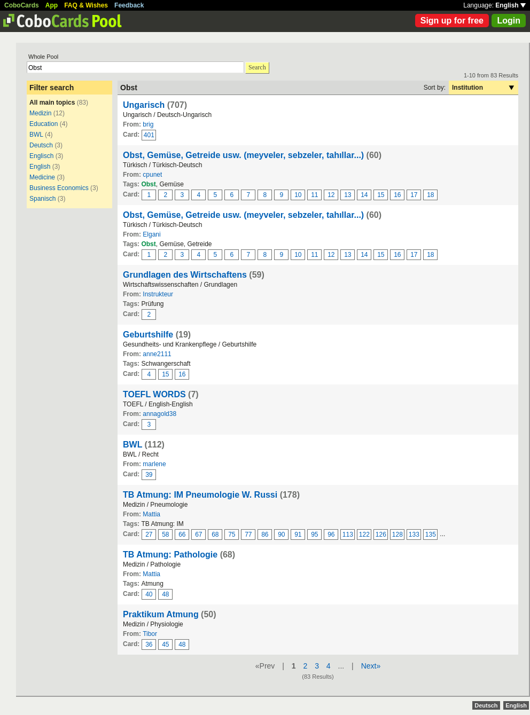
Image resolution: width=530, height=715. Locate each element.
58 (165, 534)
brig (148, 124)
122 (364, 534)
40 (148, 594)
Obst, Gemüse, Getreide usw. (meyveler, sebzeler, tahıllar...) (243, 155)
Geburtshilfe (148, 334)
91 (297, 534)
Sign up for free (452, 20)
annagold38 (159, 414)
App (51, 5)
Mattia (151, 514)
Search (257, 67)
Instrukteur (158, 294)
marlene (154, 464)
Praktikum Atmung (161, 614)
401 (149, 135)
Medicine (42, 177)
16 (397, 195)
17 (413, 195)
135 (430, 534)
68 (215, 534)
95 (314, 534)
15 (380, 195)
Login (508, 20)
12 (331, 195)
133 (414, 534)
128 (397, 534)
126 (381, 534)
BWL (36, 134)
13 (347, 195)
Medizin (40, 113)
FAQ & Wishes (86, 5)
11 (314, 195)
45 (165, 644)
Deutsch (41, 145)
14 (364, 195)
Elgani (151, 234)
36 (148, 644)
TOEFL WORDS (154, 394)
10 (297, 195)
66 (181, 534)
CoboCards (21, 5)
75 (231, 534)
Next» (371, 666)
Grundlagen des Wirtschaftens (185, 274)
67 (198, 534)
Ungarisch (144, 104)
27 (148, 534)
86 (264, 534)
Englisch (41, 156)
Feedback (129, 5)
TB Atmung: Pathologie (170, 554)
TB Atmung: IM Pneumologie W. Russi (200, 494)
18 (430, 195)
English (510, 5)
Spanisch (42, 198)
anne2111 (157, 354)
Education (43, 124)
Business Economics (59, 188)
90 (281, 534)
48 (165, 594)
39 (148, 474)
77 (248, 534)
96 (331, 534)
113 (347, 534)
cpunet (152, 174)
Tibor (150, 634)
